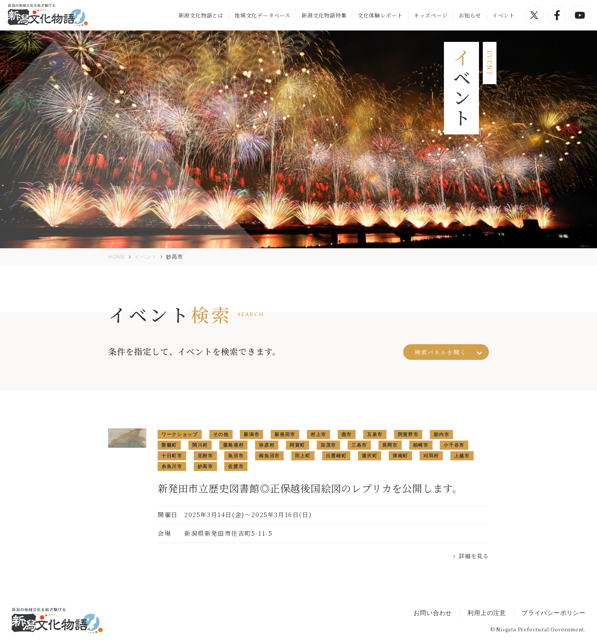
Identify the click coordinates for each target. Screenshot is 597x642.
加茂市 (328, 445)
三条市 (359, 445)
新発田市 (285, 434)
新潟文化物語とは (201, 15)
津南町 (400, 455)
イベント (503, 15)
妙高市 (205, 466)
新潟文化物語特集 (324, 15)
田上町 (303, 455)
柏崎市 (421, 445)
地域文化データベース (263, 15)
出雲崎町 (336, 455)
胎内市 (441, 434)
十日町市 (171, 455)
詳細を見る (474, 556)
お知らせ (470, 15)
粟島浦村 (233, 445)
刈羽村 (431, 455)
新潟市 (251, 434)
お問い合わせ (432, 613)
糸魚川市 (171, 466)
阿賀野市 (408, 434)
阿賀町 (297, 445)
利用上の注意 (487, 613)
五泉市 (375, 434)
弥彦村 (267, 445)
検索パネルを (448, 352)
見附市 (205, 455)
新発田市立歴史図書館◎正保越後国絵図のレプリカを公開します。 (310, 488)
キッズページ (431, 15)
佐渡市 (236, 466)
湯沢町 (369, 455)
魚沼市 (236, 455)
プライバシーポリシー (554, 613)
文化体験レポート (380, 15)
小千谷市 (454, 445)
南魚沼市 (269, 455)
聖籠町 (169, 445)
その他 (221, 434)
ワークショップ (179, 434)
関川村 (200, 445)
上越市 (462, 455)
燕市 (347, 434)
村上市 (318, 434)
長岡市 (390, 445)
